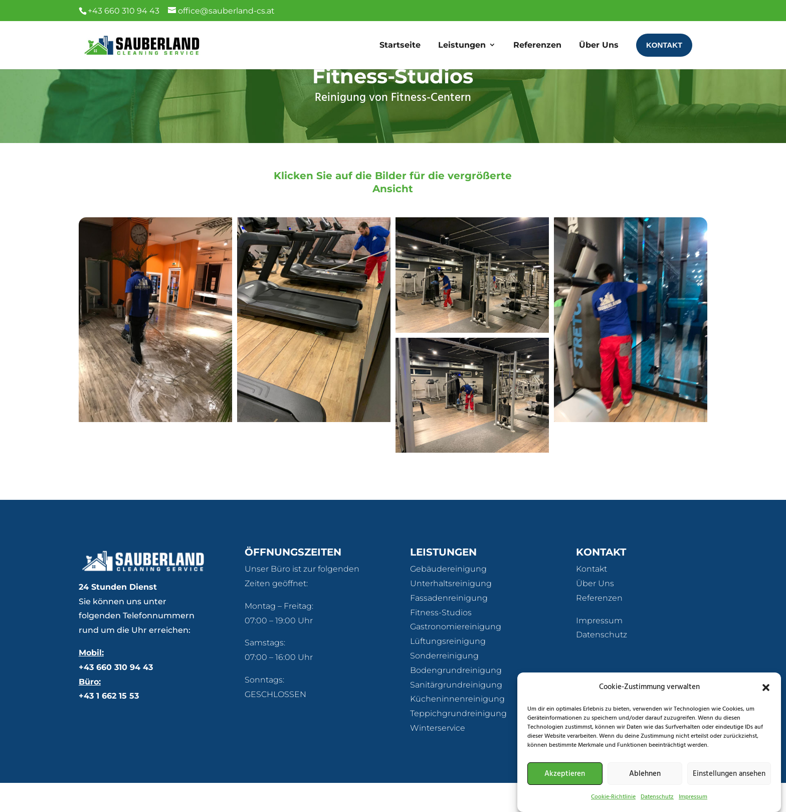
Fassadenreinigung (449, 627)
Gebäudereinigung (448, 598)
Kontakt (591, 598)
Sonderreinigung (444, 685)
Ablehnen (645, 782)
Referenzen (599, 627)
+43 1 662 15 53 (109, 725)
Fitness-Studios (441, 641)
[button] (766, 696)
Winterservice (437, 757)
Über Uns (595, 612)
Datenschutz (601, 663)
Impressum (599, 649)
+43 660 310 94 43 (116, 696)
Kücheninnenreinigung (457, 728)
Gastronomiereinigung (455, 655)
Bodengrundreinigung (456, 699)
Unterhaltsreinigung (451, 612)
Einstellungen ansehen (729, 782)
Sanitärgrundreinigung (456, 714)
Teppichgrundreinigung (458, 742)
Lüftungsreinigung (448, 670)
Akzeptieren (564, 782)
